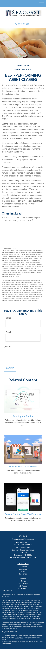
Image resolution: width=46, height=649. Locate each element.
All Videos (23, 586)
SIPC (21, 637)
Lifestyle (23, 581)
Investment (23, 569)
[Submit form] (10, 368)
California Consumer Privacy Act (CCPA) (21, 624)
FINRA (17, 637)
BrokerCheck (6, 596)
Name (8, 318)
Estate (23, 571)
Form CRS (9, 590)
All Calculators (23, 588)
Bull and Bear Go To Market (23, 466)
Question (8, 346)
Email (8, 332)
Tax (23, 576)
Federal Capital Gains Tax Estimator (23, 514)
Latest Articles (23, 584)
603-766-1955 (23, 24)
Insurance (23, 574)
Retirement (23, 567)
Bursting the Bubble (23, 416)
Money (23, 579)
